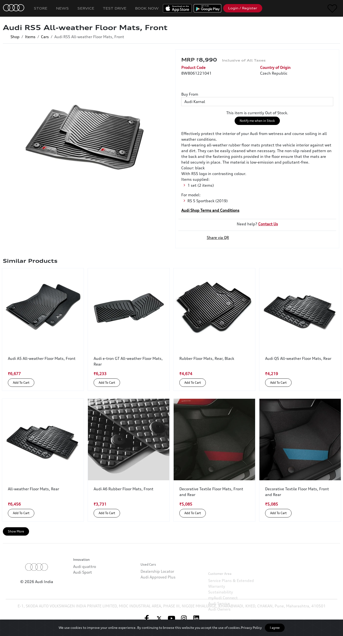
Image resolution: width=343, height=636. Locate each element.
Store (40, 8)
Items (30, 36)
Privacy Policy (251, 628)
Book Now (147, 8)
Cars (45, 36)
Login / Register (242, 8)
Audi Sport (82, 586)
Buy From (189, 94)
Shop (15, 36)
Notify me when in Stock (257, 121)
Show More (16, 531)
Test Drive (114, 8)
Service (85, 8)
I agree (275, 628)
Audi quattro (84, 580)
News (62, 8)
